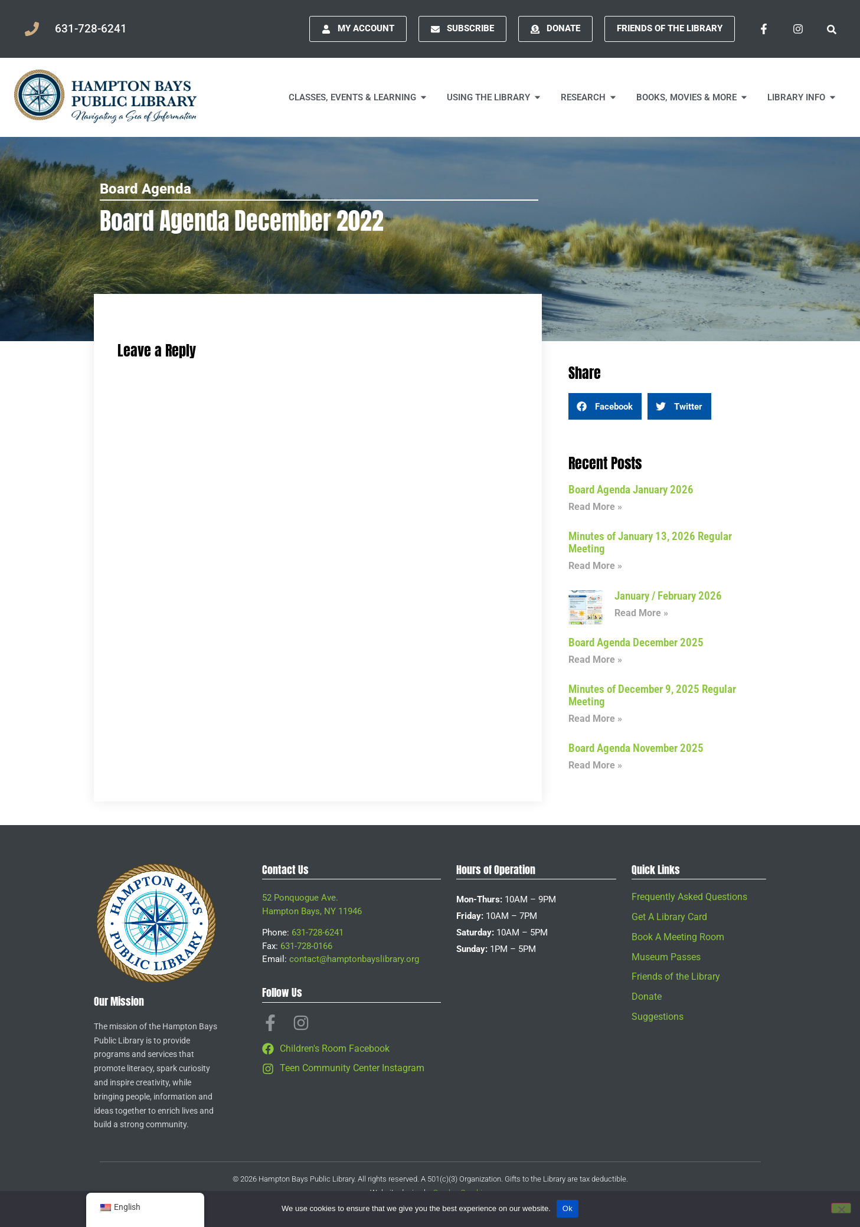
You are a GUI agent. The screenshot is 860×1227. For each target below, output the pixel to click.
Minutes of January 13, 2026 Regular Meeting (650, 542)
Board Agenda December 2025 (636, 642)
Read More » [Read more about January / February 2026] (641, 613)
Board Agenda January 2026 (631, 489)
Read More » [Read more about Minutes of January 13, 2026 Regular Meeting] (595, 565)
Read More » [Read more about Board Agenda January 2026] (595, 506)
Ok (568, 1208)
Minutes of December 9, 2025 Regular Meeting (652, 695)
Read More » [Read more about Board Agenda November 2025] (595, 765)
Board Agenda (145, 189)
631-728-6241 (318, 932)
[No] (841, 1208)
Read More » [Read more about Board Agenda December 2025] (595, 659)
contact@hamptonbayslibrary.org (354, 959)
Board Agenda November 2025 (636, 748)
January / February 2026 (668, 596)
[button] (605, 406)
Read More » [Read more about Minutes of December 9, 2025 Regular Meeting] (595, 718)
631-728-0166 (306, 946)
